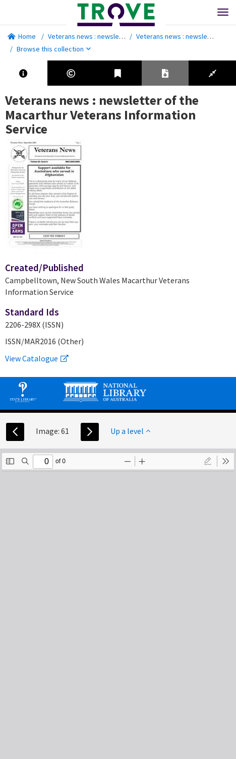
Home (22, 36)
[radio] (208, 461)
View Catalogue (37, 358)
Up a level (130, 431)
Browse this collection (54, 48)
